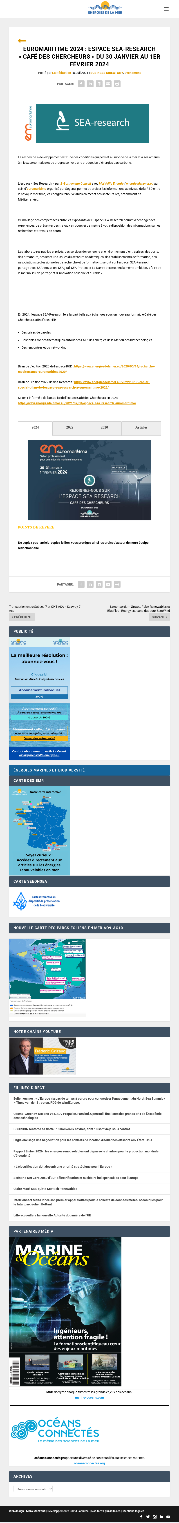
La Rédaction (61, 73)
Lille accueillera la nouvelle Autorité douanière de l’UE (52, 1215)
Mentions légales (133, 1512)
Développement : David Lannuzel (68, 1512)
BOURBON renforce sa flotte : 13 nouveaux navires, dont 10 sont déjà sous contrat (71, 1129)
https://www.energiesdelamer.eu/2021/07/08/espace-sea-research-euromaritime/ (77, 403)
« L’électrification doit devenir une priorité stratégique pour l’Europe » (62, 1166)
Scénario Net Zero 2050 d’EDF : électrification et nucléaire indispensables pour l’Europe (76, 1178)
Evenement (133, 73)
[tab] (35, 428)
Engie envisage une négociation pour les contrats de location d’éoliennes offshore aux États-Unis (82, 1140)
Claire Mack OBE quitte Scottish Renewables (45, 1189)
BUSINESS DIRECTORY (106, 73)
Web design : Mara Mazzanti (27, 1512)
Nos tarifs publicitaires (106, 1512)
